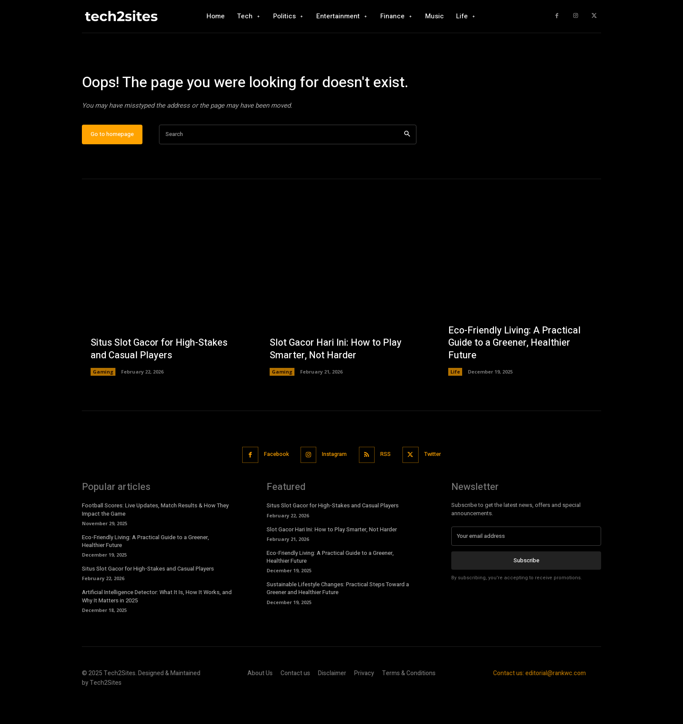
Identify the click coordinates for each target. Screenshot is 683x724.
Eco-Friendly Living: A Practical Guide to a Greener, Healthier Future (514, 368)
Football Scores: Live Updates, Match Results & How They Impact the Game (155, 535)
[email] (526, 561)
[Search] (407, 160)
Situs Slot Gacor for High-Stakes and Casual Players (160, 374)
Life (455, 397)
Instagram (334, 480)
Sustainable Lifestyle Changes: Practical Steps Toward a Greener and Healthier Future (338, 613)
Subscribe (526, 585)
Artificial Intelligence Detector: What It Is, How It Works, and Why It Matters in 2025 (157, 621)
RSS (387, 480)
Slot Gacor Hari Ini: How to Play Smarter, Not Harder (337, 374)
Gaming (103, 397)
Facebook (273, 480)
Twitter (437, 480)
